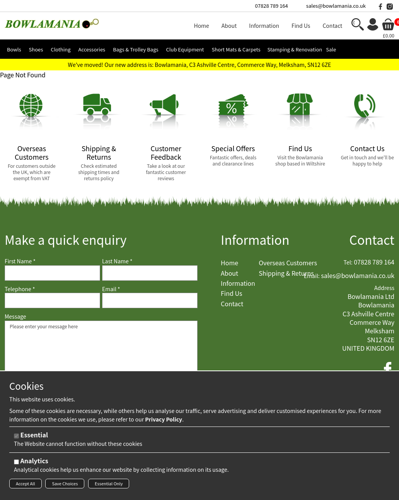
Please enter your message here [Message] (101, 359)
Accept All (25, 486)
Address (384, 288)
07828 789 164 (271, 5)
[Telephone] (52, 300)
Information (255, 239)
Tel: (348, 262)
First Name (20, 261)
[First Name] (52, 273)
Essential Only (109, 486)
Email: (312, 276)
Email (111, 289)
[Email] (150, 300)
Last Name (117, 261)
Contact (371, 239)
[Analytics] (16, 464)
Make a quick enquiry (65, 239)
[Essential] (16, 438)
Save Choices (65, 486)
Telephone (20, 289)
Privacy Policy (163, 421)
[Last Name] (150, 273)
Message (15, 316)
